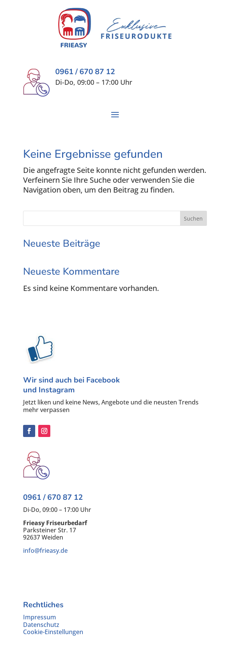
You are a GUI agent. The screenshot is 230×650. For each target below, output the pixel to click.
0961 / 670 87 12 (53, 497)
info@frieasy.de (45, 550)
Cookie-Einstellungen (53, 632)
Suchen (193, 218)
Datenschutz (41, 624)
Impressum (39, 617)
